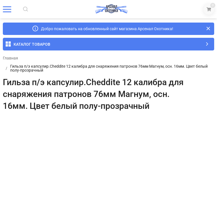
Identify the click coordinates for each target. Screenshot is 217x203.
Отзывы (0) (33, 124)
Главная (10, 58)
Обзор (8, 124)
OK (162, 179)
